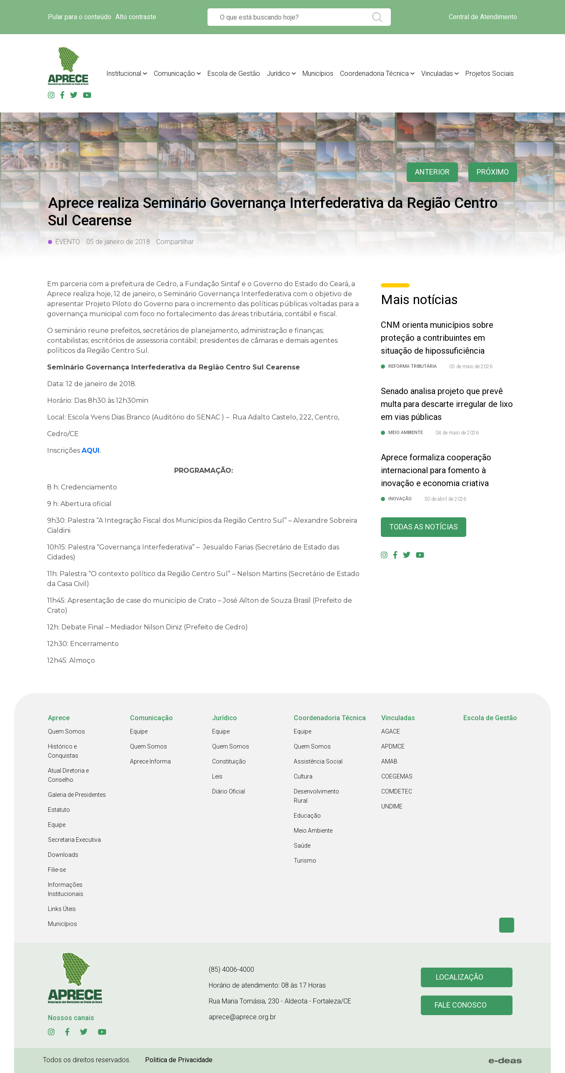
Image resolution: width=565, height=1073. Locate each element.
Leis (217, 776)
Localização (459, 977)
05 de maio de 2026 (470, 366)
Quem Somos (66, 731)
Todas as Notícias (423, 527)
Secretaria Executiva (74, 839)
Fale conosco (461, 1005)
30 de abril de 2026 (445, 499)
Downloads (63, 854)
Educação (307, 815)
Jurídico (278, 73)
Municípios (317, 73)
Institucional (123, 73)
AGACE (390, 731)
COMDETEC (396, 791)
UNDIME (391, 806)
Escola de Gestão (234, 73)
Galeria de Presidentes (77, 794)
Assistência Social (318, 761)
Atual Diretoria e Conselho (68, 775)
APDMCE (393, 746)
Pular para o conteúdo (79, 17)
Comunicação (174, 73)
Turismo (305, 860)
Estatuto (59, 809)
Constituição (229, 761)
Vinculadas (437, 73)
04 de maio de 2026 (457, 433)
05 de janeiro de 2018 (118, 242)
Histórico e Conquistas (63, 751)
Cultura (303, 776)
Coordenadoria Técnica (374, 73)
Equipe (56, 824)
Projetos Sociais (489, 73)
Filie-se (57, 869)
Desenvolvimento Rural (316, 796)
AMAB (389, 761)
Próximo (493, 172)
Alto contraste (135, 17)
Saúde (302, 845)
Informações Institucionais (65, 889)
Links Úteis (62, 909)
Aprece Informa (150, 761)
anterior (432, 172)
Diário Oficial (228, 791)
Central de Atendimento (483, 17)
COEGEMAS (396, 776)
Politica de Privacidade (178, 1060)
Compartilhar (175, 242)
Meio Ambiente (313, 830)
